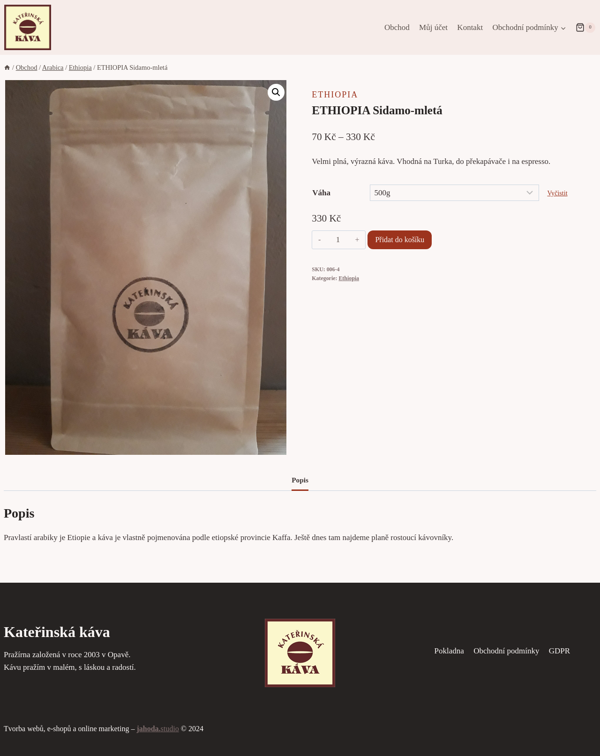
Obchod (397, 27)
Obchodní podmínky (506, 650)
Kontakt (470, 27)
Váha (321, 192)
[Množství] (338, 240)
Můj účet (433, 27)
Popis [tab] (300, 480)
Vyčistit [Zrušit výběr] (557, 193)
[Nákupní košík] (585, 27)
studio (157, 729)
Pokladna (449, 650)
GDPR (559, 650)
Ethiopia (335, 94)
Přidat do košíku (399, 240)
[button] (276, 92)
